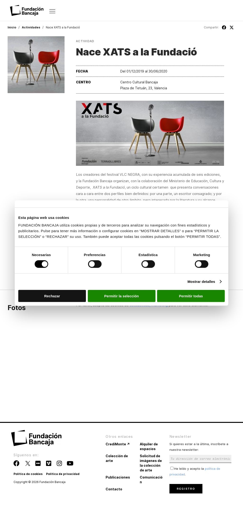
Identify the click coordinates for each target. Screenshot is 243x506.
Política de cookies (28, 474)
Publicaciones (118, 477)
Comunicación (151, 479)
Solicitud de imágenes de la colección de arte (151, 463)
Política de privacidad (62, 474)
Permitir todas (191, 296)
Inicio (12, 27)
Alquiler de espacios (149, 446)
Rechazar (52, 296)
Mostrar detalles (201, 282)
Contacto (114, 489)
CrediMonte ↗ (118, 444)
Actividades (31, 27)
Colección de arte (117, 458)
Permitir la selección (121, 296)
